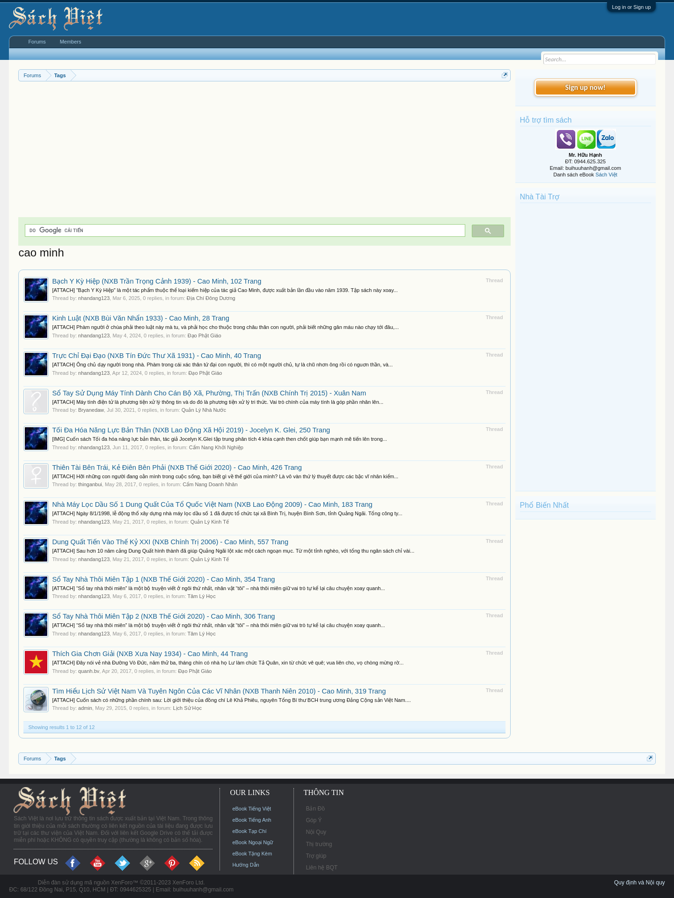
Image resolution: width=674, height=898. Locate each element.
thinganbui (90, 484)
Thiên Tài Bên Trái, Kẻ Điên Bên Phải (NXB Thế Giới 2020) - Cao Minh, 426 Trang (176, 467)
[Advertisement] (264, 151)
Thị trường (319, 844)
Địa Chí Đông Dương (211, 298)
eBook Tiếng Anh (251, 820)
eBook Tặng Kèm (252, 853)
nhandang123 (94, 298)
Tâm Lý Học (201, 596)
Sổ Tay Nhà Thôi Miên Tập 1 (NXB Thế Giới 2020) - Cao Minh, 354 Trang (163, 579)
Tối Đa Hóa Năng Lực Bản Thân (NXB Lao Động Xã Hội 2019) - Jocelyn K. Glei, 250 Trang (191, 430)
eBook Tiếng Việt (251, 808)
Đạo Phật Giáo (204, 335)
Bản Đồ (315, 808)
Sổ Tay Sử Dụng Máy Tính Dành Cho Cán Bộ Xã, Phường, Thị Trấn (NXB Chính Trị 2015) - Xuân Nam (209, 393)
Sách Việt (606, 174)
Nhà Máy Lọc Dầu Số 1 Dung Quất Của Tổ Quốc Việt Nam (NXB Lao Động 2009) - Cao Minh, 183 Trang (212, 504)
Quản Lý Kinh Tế (209, 522)
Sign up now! (585, 87)
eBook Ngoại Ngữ (252, 842)
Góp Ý (314, 820)
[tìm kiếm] (243, 230)
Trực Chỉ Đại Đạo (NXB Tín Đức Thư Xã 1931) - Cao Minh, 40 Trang (156, 355)
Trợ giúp (316, 856)
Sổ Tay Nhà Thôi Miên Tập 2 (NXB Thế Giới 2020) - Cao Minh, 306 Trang (163, 616)
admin (85, 708)
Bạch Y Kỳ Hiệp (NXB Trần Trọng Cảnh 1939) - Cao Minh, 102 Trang (156, 281)
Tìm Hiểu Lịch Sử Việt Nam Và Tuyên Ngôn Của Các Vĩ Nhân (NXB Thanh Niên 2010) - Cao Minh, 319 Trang (219, 691)
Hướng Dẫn (245, 865)
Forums (36, 41)
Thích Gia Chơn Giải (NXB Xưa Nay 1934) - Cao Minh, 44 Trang (150, 653)
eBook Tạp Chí (249, 831)
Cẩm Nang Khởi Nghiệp (216, 447)
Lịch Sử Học (187, 708)
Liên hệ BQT (321, 867)
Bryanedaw (91, 410)
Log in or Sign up (631, 7)
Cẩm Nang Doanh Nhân (210, 484)
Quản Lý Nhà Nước (204, 410)
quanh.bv (88, 671)
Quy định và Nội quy (639, 882)
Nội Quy (316, 832)
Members (70, 41)
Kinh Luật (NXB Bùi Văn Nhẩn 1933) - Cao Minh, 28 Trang (140, 318)
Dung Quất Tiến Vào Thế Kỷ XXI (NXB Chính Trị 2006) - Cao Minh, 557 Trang (170, 542)
